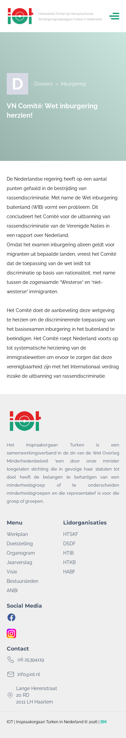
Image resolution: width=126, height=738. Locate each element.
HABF (69, 571)
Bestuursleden (22, 581)
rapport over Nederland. (43, 235)
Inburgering (73, 83)
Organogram (21, 553)
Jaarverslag (19, 562)
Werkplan (17, 534)
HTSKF (70, 534)
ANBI (12, 590)
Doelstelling (20, 543)
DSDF (69, 543)
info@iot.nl (28, 674)
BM (103, 722)
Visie (12, 571)
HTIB (68, 553)
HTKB (69, 562)
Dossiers (43, 83)
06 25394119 (30, 659)
